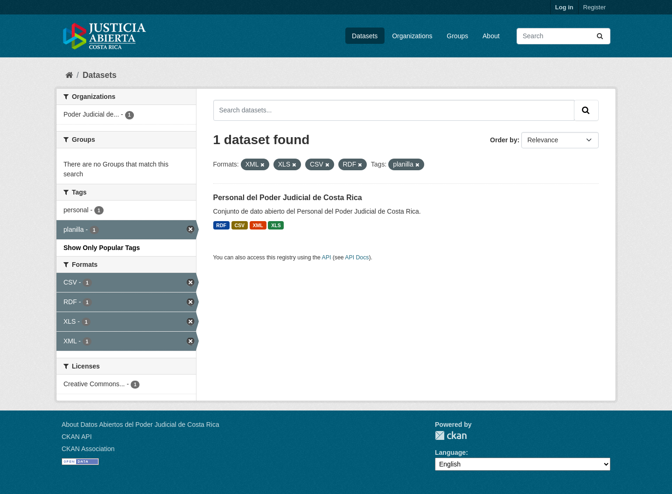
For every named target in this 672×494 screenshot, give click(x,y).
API (326, 257)
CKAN (451, 435)
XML (258, 225)
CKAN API (77, 436)
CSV (239, 225)
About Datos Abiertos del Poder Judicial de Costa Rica (140, 424)
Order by (503, 140)
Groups (457, 36)
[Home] (69, 75)
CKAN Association (88, 448)
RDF (221, 225)
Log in (564, 7)
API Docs (357, 257)
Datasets (365, 36)
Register (594, 7)
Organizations (412, 36)
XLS (275, 225)
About (491, 36)
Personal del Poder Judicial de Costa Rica (287, 198)
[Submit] (600, 36)
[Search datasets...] (563, 36)
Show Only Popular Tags (101, 247)
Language (450, 452)
